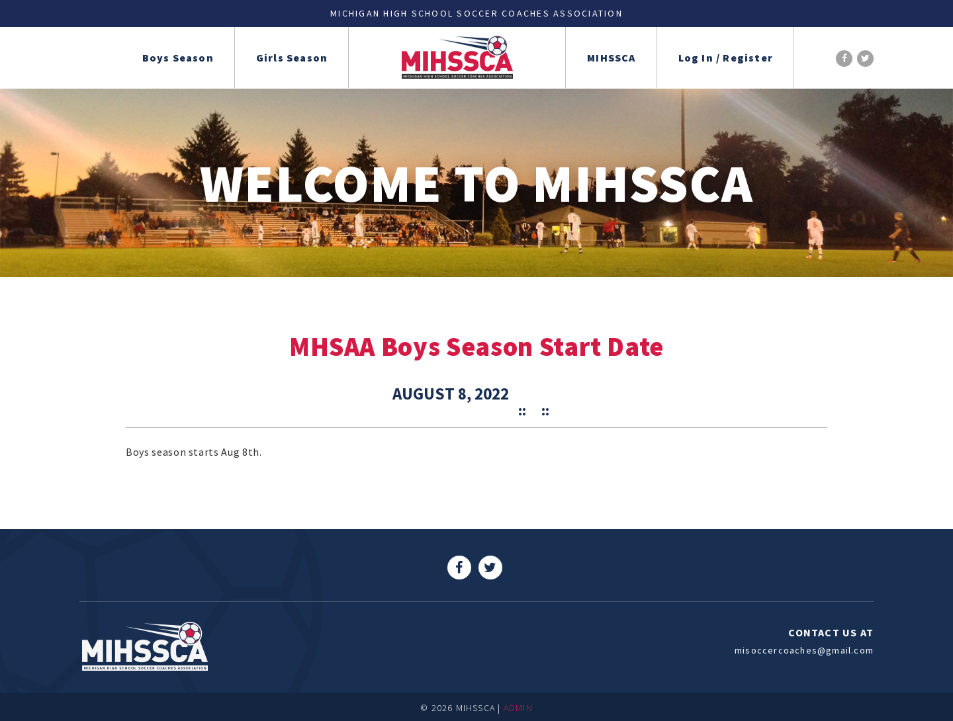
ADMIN (518, 708)
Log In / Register (725, 57)
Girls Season (292, 57)
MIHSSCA (611, 57)
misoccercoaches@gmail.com (804, 650)
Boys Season (178, 57)
